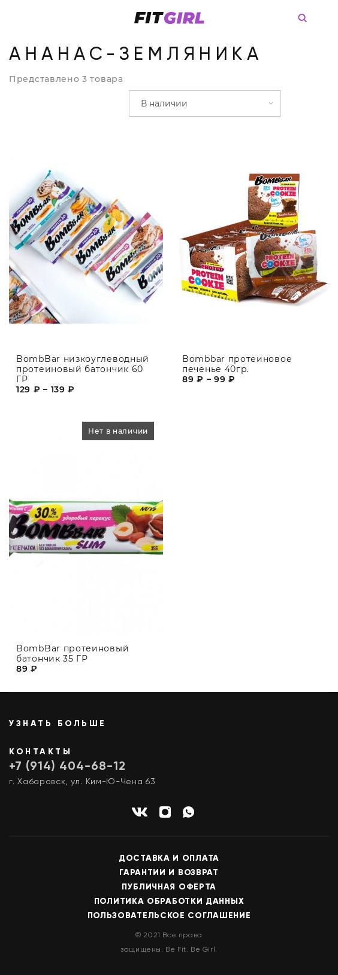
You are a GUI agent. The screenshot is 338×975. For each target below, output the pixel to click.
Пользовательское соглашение (169, 916)
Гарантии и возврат (169, 873)
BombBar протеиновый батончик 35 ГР (72, 658)
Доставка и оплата (169, 858)
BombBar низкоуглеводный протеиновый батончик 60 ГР (82, 369)
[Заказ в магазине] (205, 103)
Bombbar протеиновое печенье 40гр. (237, 364)
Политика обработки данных (169, 901)
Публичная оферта (169, 887)
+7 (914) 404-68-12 (67, 767)
